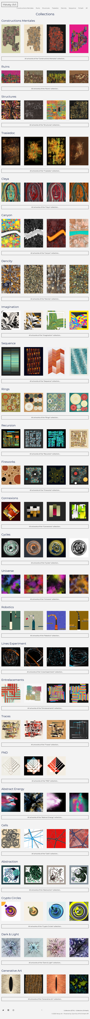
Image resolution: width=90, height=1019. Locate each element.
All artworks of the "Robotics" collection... (45, 636)
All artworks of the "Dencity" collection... (45, 299)
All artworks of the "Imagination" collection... (45, 335)
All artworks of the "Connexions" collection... (45, 527)
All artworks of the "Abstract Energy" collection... (45, 817)
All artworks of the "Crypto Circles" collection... (45, 927)
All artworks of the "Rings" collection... (45, 418)
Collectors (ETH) (69, 1011)
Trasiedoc (55, 8)
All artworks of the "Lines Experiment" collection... (45, 672)
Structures (46, 8)
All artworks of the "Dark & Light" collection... (45, 963)
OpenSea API (76, 1014)
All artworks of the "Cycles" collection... (45, 563)
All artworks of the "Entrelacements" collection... (45, 708)
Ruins (38, 8)
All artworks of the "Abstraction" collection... (45, 890)
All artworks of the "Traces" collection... (45, 745)
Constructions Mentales (25, 8)
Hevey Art (9, 4)
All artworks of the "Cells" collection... (45, 854)
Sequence (72, 8)
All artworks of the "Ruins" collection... (45, 89)
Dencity (64, 8)
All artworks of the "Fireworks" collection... (45, 490)
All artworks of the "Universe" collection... (45, 599)
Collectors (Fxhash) (82, 1011)
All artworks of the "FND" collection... (45, 781)
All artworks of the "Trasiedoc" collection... (45, 171)
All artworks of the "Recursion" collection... (45, 454)
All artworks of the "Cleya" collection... (45, 207)
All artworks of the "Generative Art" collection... (45, 999)
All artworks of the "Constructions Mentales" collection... (45, 59)
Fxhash (80, 8)
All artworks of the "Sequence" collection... (45, 381)
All (86, 8)
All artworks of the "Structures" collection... (45, 125)
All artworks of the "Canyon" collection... (45, 253)
